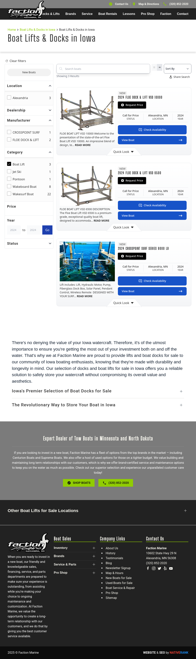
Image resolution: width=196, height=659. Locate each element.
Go (47, 230)
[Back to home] (27, 10)
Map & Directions (149, 4)
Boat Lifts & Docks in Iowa (37, 29)
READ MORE (82, 145)
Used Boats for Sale (119, 583)
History (110, 553)
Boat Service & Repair (120, 588)
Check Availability (152, 130)
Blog (109, 563)
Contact (182, 13)
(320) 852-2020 (178, 4)
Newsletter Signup (118, 568)
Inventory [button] (61, 547)
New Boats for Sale (119, 578)
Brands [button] (70, 13)
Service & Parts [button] (65, 564)
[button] (66, 110)
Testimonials (114, 558)
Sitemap (111, 598)
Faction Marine (156, 548)
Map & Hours (114, 573)
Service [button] (87, 13)
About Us (112, 548)
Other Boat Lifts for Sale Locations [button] (43, 510)
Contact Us (121, 4)
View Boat (152, 140)
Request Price (132, 105)
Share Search (180, 77)
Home (12, 29)
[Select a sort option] (177, 68)
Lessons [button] (129, 13)
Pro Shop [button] (147, 13)
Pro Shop (112, 593)
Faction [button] (165, 13)
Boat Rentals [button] (107, 13)
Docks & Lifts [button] (50, 13)
